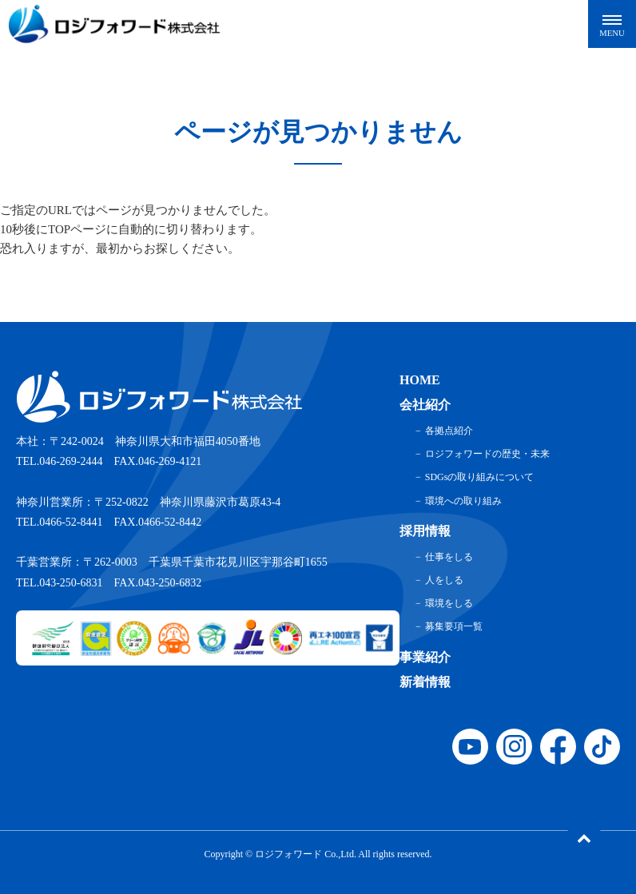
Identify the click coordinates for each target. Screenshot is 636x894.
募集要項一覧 (454, 626)
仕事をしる (449, 556)
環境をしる (449, 603)
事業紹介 (425, 657)
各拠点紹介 (449, 430)
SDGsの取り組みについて (480, 477)
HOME (419, 380)
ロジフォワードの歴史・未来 (487, 453)
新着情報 (425, 682)
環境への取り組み (463, 501)
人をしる (444, 580)
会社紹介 (425, 404)
